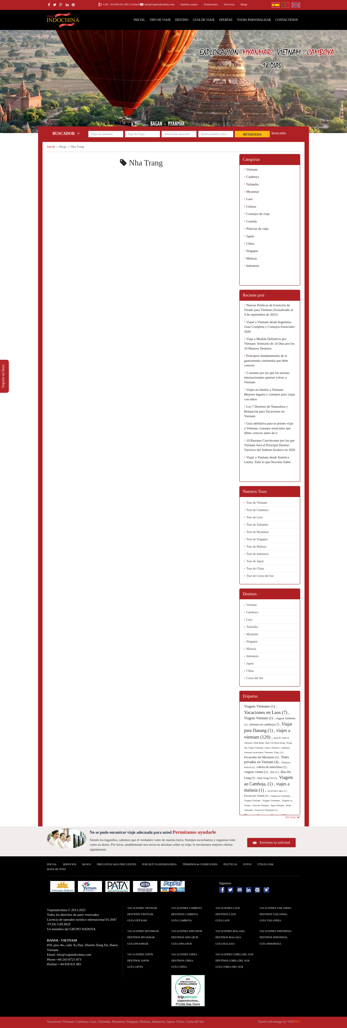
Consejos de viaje (257, 214)
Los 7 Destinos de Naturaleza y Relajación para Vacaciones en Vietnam (266, 411)
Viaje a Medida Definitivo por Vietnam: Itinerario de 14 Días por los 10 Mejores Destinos (269, 343)
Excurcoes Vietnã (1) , (257, 795)
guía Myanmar (137, 943)
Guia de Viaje (204, 20)
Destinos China (182, 960)
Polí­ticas (230, 864)
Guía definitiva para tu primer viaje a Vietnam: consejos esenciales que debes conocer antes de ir (268, 428)
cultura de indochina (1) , (272, 767)
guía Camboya (181, 920)
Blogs (244, 4)
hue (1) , (275, 772)
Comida (250, 221)
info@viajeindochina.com (159, 4)
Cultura (250, 206)
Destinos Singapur (184, 937)
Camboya (251, 177)
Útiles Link (265, 864)
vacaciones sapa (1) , (277, 790)
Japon (250, 663)
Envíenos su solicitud (275, 842)
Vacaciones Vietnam (142, 908)
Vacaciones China (184, 954)
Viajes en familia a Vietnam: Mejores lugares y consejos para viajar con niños (269, 394)
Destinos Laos (226, 914)
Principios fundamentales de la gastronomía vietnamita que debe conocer (266, 360)
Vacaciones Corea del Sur (234, 954)
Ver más (292, 817)
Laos (248, 199)
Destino (182, 20)
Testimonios (211, 4)
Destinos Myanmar (141, 937)
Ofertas (225, 20)
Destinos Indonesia (273, 937)
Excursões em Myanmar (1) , (262, 757)
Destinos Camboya (184, 914)
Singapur (251, 251)
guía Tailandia (270, 920)
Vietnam (250, 169)
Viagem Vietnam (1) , (260, 718)
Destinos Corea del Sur (232, 960)
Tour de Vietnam (256, 502)
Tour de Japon (255, 561)
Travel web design (270, 1021)
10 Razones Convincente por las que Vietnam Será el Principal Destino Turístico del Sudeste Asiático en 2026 (269, 445)
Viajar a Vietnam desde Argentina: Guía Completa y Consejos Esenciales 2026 (269, 326)
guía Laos (223, 920)
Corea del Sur (254, 678)
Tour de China (255, 568)
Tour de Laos (254, 517)
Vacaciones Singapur (186, 931)
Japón (249, 236)
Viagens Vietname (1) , (260, 706)
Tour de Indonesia (257, 554)
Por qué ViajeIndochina (159, 864)
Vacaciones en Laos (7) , (267, 712)
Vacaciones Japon (140, 954)
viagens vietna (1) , (257, 772)
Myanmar (251, 191)
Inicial (139, 20)
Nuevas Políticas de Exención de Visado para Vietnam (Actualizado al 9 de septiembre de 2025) (268, 309)
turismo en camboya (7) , (265, 724)
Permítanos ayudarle (194, 832)
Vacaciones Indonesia (275, 931)
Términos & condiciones (200, 864)
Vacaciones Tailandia (275, 908)
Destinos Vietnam (140, 914)
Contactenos (286, 20)
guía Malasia (225, 943)
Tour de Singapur (257, 539)
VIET (293, 1021)
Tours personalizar (254, 20)
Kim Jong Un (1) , (268, 778)
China (249, 243)
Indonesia (251, 265)
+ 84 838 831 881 (118, 4)
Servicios (229, 4)
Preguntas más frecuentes (116, 864)
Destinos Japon (138, 960)
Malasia (250, 258)
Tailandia (251, 184)
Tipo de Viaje (160, 20)
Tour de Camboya (257, 510)
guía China (179, 966)
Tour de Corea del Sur (260, 576)
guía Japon (135, 966)
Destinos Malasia (228, 937)
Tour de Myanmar (257, 532)
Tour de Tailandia (257, 524)
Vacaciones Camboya (186, 908)
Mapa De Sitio (56, 869)
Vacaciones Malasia (230, 931)
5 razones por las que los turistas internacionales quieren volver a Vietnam (266, 377)
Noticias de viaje (256, 228)
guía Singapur (181, 943)
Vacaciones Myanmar (142, 931)
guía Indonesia (270, 943)
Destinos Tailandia (273, 914)
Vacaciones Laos (228, 908)
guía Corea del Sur (229, 966)
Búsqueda (252, 134)
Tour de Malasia (256, 546)
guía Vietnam (137, 920)
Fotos (247, 864)
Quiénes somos (189, 4)
